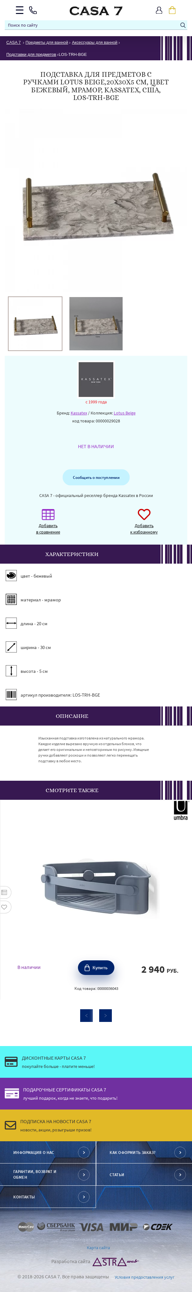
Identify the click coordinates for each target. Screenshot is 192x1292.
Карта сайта (98, 1247)
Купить (100, 967)
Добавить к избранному (144, 525)
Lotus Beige (125, 413)
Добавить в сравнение (48, 525)
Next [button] (105, 1015)
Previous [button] (86, 1015)
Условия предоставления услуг (145, 1277)
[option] (35, 323)
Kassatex (79, 413)
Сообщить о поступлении (96, 477)
